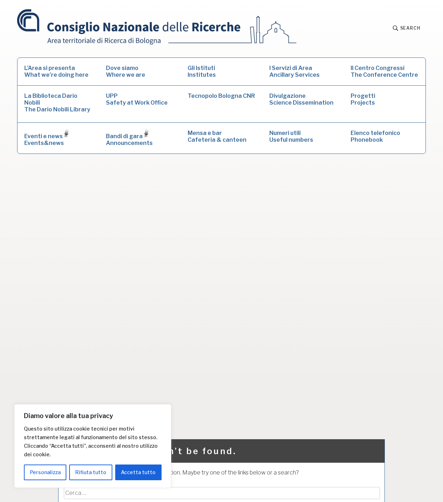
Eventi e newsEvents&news (46, 138)
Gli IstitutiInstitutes (202, 71)
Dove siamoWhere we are (125, 71)
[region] (92, 446)
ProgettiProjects (363, 99)
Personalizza (45, 472)
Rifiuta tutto (90, 472)
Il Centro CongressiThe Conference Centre (384, 71)
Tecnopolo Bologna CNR (221, 95)
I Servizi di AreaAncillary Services (294, 71)
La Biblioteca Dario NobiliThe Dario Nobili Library (57, 102)
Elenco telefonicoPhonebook (375, 136)
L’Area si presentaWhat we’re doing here (56, 71)
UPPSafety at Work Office (137, 99)
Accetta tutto (138, 472)
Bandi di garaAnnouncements (129, 138)
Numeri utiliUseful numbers (291, 136)
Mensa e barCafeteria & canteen (217, 136)
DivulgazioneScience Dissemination (301, 99)
